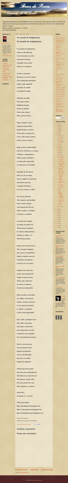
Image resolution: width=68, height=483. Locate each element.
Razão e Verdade (61, 171)
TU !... (57, 72)
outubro (59, 139)
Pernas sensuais (61, 198)
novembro (60, 137)
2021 (58, 134)
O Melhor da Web (5, 69)
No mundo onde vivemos (61, 201)
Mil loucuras (60, 203)
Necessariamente (61, 161)
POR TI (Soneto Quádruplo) (58, 47)
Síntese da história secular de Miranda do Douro (60, 41)
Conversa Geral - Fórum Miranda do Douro (7, 66)
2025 (58, 126)
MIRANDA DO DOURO (60, 38)
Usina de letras (5, 79)
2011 (58, 227)
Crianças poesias (5, 68)
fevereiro (60, 156)
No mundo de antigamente (61, 196)
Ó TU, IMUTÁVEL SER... (60, 58)
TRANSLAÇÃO (58, 69)
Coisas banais (60, 184)
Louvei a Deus (58, 55)
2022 (58, 132)
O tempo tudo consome (60, 176)
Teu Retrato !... (58, 44)
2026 (58, 124)
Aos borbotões (60, 159)
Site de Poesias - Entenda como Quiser (7, 78)
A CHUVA (60, 188)
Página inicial (34, 469)
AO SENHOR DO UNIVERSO (59, 85)
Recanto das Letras (6, 75)
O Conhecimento (59, 287)
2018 (58, 213)
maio (59, 150)
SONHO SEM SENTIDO (60, 89)
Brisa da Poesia (7, 43)
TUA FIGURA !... (59, 100)
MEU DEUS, (58, 76)
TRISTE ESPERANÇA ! (60, 74)
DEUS (57, 60)
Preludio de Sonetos (6, 73)
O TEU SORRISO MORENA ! (59, 82)
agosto (59, 144)
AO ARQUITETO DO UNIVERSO (60, 65)
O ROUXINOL (58, 101)
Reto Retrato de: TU (59, 98)
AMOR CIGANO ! (59, 79)
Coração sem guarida (60, 179)
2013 (58, 223)
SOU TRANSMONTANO (60, 92)
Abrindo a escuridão (60, 193)
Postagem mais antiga (47, 469)
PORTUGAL (58, 49)
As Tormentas (5, 63)
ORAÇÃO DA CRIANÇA (60, 91)
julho (59, 146)
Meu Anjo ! (58, 57)
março (59, 154)
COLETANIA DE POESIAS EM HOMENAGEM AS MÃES (60, 52)
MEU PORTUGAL (59, 62)
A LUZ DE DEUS (59, 43)
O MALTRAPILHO (59, 78)
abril (59, 152)
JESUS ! (57, 70)
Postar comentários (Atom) (24, 472)
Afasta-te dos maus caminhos (61, 164)
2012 (58, 225)
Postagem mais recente (21, 469)
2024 (58, 128)
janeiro (59, 206)
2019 (58, 211)
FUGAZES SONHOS (59, 96)
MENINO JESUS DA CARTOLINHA (59, 104)
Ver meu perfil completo (6, 55)
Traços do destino (61, 166)
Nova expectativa (61, 157)
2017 (58, 215)
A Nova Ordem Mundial (60, 277)
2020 (58, 209)
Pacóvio (59, 190)
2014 (58, 221)
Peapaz (3, 71)
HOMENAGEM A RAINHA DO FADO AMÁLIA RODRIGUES (60, 110)
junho (59, 148)
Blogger (40, 480)
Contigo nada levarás (60, 169)
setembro (60, 141)
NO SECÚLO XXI (61, 186)
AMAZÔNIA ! (58, 67)
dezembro (60, 135)
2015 (58, 219)
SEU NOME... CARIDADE (60, 87)
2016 (58, 217)
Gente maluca (60, 173)
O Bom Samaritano (59, 256)
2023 (58, 130)
